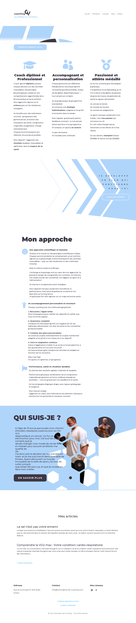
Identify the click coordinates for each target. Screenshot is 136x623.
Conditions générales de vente (68, 601)
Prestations (96, 14)
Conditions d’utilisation (68, 605)
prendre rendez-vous (30, 47)
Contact (119, 14)
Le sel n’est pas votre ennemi (37, 526)
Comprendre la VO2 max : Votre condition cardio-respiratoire (60, 545)
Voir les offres (116, 197)
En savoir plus (30, 477)
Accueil (87, 14)
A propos (105, 14)
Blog (113, 14)
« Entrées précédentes (24, 563)
